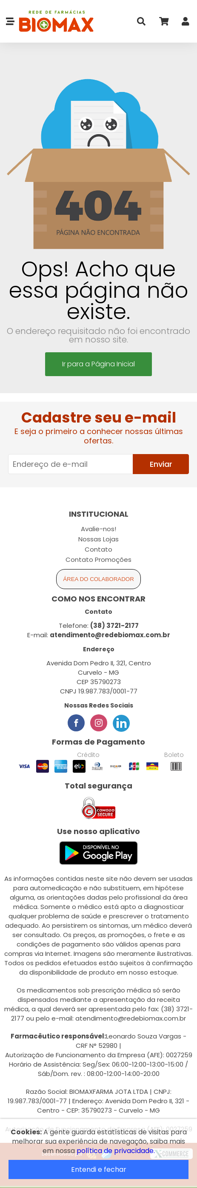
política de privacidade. (116, 1151)
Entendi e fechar (98, 1169)
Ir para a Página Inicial (98, 364)
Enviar (161, 464)
